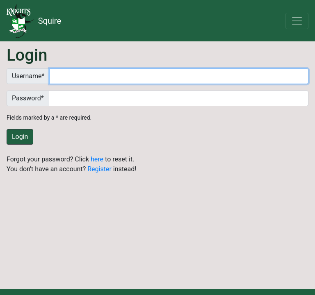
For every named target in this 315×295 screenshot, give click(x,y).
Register (99, 169)
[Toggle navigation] (296, 21)
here (97, 159)
